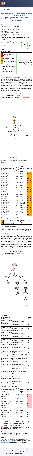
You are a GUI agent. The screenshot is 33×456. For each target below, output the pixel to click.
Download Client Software (24, 13)
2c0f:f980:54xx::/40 (14, 32)
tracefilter (5, 229)
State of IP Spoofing (11, 434)
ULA (13, 43)
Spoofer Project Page (8, 13)
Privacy (28, 450)
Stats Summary (14, 17)
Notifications (19, 15)
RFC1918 (8, 43)
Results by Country (25, 19)
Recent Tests (24, 17)
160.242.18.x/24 (14, 28)
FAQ (10, 15)
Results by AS (14, 19)
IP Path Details (16, 85)
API (14, 15)
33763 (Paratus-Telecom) (14, 29)
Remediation (5, 19)
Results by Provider (16, 20)
